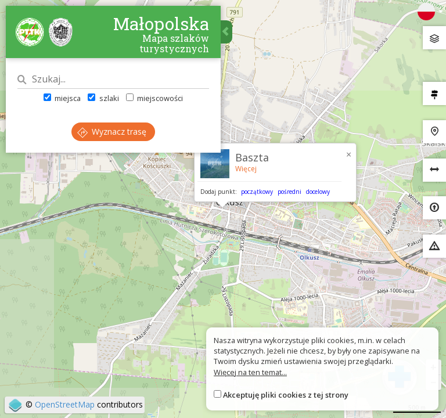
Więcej (246, 169)
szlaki (103, 98)
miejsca (62, 98)
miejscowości (154, 98)
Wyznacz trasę (111, 131)
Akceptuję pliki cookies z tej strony (285, 395)
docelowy (318, 192)
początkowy (257, 192)
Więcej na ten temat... (250, 372)
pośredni (289, 192)
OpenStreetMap (65, 404)
